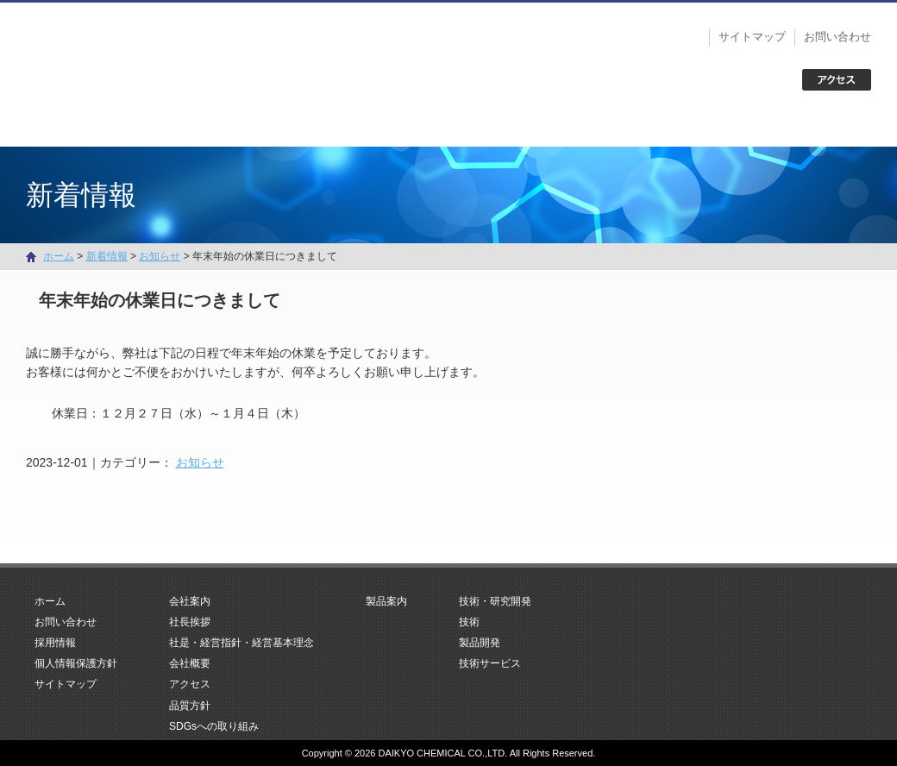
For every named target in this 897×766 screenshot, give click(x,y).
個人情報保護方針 (75, 663)
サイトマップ (752, 36)
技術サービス (490, 663)
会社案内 (279, 125)
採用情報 (55, 643)
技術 (469, 622)
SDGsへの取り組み (214, 726)
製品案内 (448, 125)
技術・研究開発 (617, 125)
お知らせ (200, 462)
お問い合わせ (837, 36)
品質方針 (189, 706)
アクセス (189, 684)
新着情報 (107, 256)
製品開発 (479, 643)
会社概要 (189, 663)
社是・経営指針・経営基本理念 (241, 643)
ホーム (110, 125)
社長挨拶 (189, 622)
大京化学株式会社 (138, 52)
